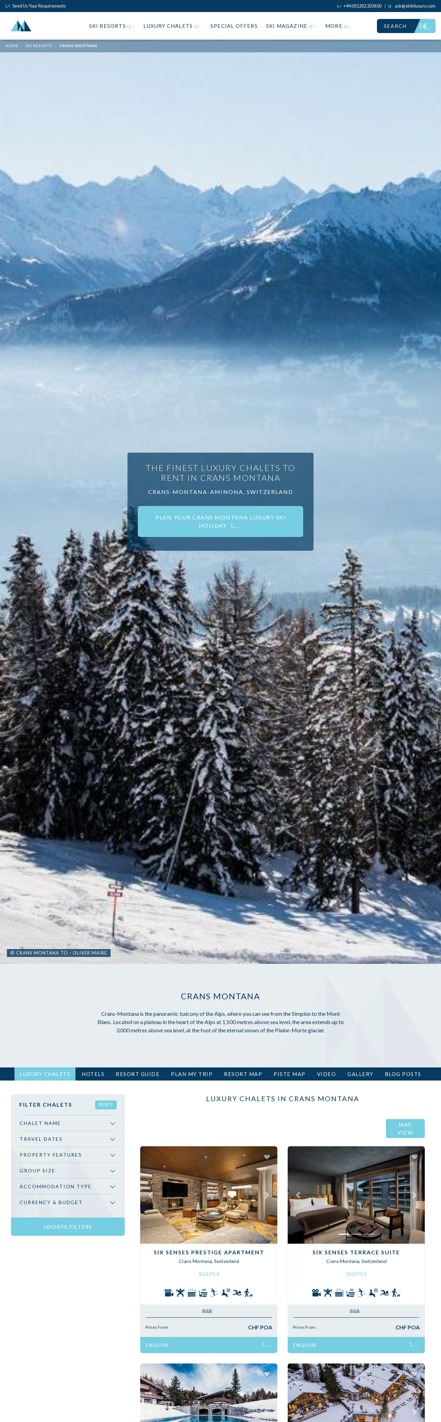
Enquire (209, 1345)
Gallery (360, 1074)
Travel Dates (41, 1139)
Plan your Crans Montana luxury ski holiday (220, 521)
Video (326, 1074)
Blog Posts (403, 1074)
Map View (405, 1128)
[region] (68, 1165)
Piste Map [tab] (290, 1074)
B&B (207, 1311)
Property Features (51, 1155)
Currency (51, 1202)
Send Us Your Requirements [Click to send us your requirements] (36, 6)
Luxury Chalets (172, 26)
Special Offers (234, 26)
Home (12, 45)
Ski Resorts (112, 26)
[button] (150, 1194)
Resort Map (243, 1074)
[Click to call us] (359, 6)
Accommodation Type (56, 1186)
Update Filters (68, 1226)
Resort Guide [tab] (138, 1074)
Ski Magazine (291, 26)
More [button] (338, 26)
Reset (106, 1104)
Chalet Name (40, 1123)
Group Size (37, 1170)
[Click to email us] (411, 6)
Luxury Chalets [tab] (45, 1074)
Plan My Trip (192, 1074)
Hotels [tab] (93, 1074)
